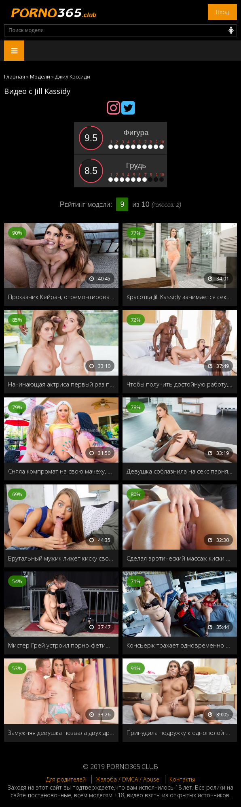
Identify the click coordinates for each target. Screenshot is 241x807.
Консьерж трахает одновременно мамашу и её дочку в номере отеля (180, 645)
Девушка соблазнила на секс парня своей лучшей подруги (180, 471)
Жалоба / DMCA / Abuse (127, 779)
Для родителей (66, 779)
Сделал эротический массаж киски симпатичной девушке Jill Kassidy (180, 558)
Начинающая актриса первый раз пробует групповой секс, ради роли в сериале (61, 384)
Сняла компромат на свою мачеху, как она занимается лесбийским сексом (61, 471)
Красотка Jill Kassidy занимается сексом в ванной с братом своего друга (180, 297)
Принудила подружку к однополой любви (180, 732)
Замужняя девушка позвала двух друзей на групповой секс (61, 732)
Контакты (182, 779)
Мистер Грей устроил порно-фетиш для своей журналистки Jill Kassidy (61, 645)
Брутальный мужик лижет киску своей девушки (61, 558)
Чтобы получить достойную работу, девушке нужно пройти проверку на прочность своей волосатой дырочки (180, 384)
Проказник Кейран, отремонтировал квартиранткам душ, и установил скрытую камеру (61, 297)
